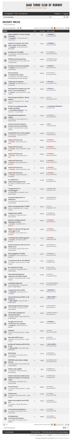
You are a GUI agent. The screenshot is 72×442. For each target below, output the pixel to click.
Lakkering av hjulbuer (16, 82)
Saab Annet (11, 40)
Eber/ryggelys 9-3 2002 (16, 254)
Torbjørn (12, 262)
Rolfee (12, 339)
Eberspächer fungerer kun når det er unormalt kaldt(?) (19, 90)
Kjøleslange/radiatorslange (18, 306)
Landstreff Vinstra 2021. (16, 290)
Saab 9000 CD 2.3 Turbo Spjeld (19, 133)
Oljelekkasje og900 (15, 213)
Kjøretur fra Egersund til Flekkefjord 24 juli (16, 221)
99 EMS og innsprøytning (17, 59)
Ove (11, 208)
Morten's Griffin (14, 316)
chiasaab (13, 135)
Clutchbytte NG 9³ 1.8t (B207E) (19, 260)
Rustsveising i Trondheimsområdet (16, 74)
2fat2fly (12, 142)
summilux (13, 76)
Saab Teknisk (12, 55)
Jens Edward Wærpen (17, 110)
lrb (11, 128)
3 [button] (58, 28)
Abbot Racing (14, 61)
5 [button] (62, 28)
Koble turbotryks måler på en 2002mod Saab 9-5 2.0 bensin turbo (19, 378)
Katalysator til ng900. (16, 52)
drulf (11, 332)
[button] (51, 28)
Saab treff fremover (15, 140)
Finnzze (12, 83)
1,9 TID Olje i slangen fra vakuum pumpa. (16, 314)
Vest (9, 157)
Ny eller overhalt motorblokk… (19, 66)
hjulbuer (11, 330)
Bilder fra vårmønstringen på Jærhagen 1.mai (18, 230)
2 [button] (56, 28)
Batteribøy (12, 353)
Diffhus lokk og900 (15, 369)
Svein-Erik (13, 269)
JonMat (12, 411)
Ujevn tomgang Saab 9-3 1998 (18, 206)
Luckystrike (13, 54)
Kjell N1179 (13, 292)
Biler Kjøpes (11, 49)
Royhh (12, 278)
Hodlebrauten (14, 364)
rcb (11, 101)
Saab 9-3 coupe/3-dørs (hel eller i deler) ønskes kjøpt (18, 44)
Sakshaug (13, 381)
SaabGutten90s (14, 285)
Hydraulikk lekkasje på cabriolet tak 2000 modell (17, 275)
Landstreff (11, 176)
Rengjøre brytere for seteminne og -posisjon (17, 323)
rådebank (13, 119)
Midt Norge (11, 350)
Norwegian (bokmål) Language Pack (45, 438)
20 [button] (66, 28)
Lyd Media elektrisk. (15, 283)
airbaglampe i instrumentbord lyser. (16, 417)
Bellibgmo (13, 255)
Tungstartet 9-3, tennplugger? (14, 190)
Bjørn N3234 (13, 301)
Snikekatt (13, 38)
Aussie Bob (13, 248)
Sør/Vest (10, 164)
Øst (29, 169)
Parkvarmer (12, 394)
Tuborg (12, 183)
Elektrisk (10, 257)
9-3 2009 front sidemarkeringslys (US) (16, 181)
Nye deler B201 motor (15, 337)
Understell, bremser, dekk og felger (17, 78)
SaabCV (12, 68)
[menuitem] (16, 14)
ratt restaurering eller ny (17, 409)
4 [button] (60, 28)
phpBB (49, 435)
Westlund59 (13, 192)
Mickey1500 (13, 308)
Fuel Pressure (13, 387)
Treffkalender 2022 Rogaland (18, 238)
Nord (9, 143)
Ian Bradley (39, 435)
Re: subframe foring (15, 267)
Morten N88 (13, 348)
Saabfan (13, 325)
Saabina (12, 404)
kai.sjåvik (12, 420)
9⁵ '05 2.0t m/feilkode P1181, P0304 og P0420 (17, 107)
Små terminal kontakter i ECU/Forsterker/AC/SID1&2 (17, 125)
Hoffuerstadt (13, 201)
